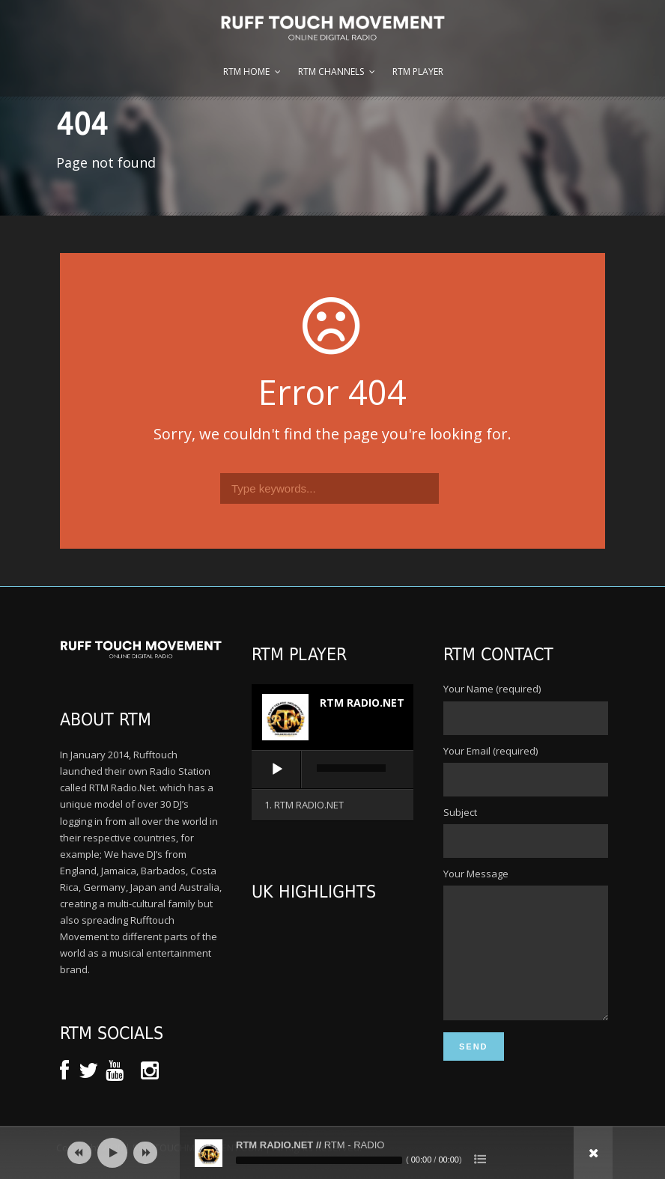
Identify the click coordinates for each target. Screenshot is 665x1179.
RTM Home (246, 71)
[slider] (351, 768)
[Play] (277, 769)
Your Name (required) (524, 708)
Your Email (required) (524, 770)
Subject (524, 831)
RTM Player (417, 71)
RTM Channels (331, 71)
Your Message (524, 957)
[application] (332, 770)
